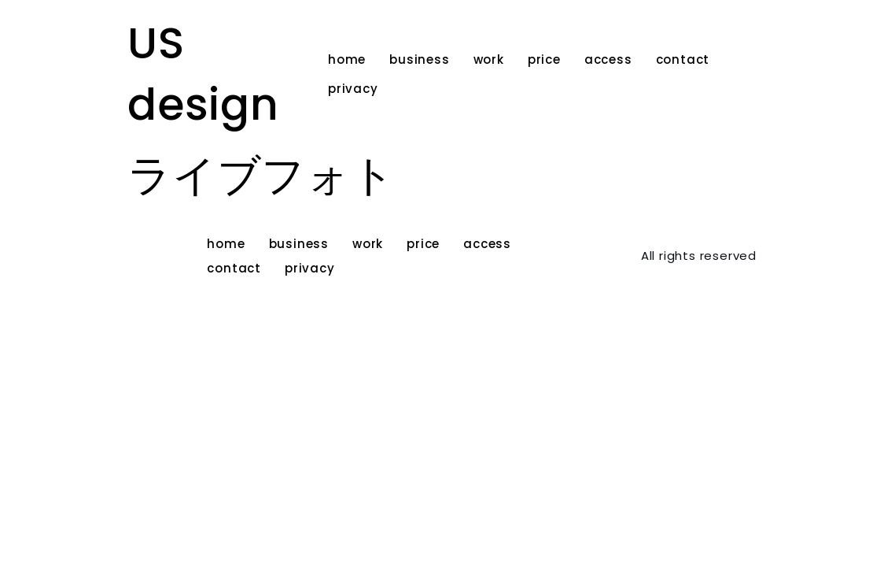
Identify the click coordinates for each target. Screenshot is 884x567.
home (347, 59)
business (419, 59)
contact (683, 59)
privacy (353, 88)
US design (203, 74)
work (488, 59)
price (544, 59)
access (608, 59)
